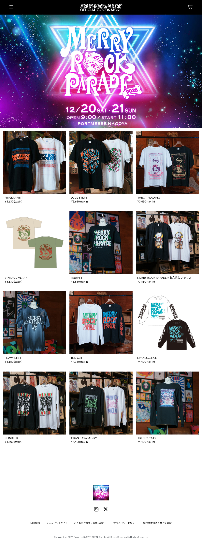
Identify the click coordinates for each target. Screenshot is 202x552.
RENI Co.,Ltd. (100, 536)
